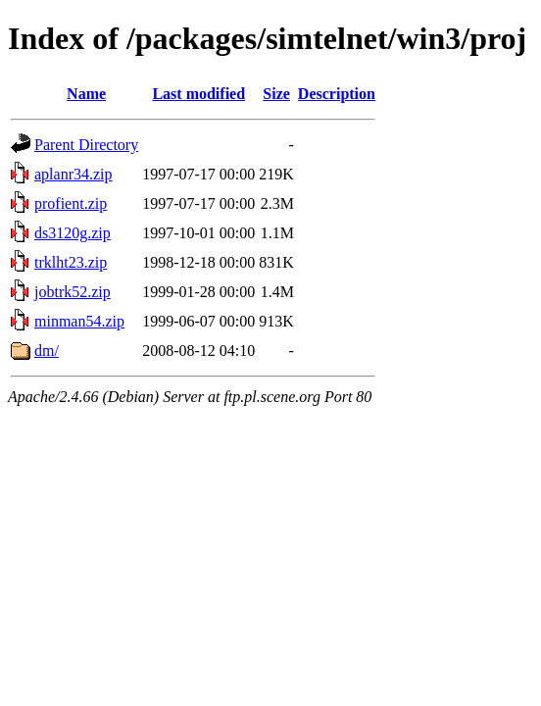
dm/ (46, 350)
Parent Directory (86, 144)
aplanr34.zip (73, 174)
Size (276, 93)
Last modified (198, 93)
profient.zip (70, 203)
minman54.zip (79, 321)
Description (336, 93)
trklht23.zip (70, 262)
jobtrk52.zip (72, 291)
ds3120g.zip (72, 233)
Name (86, 93)
